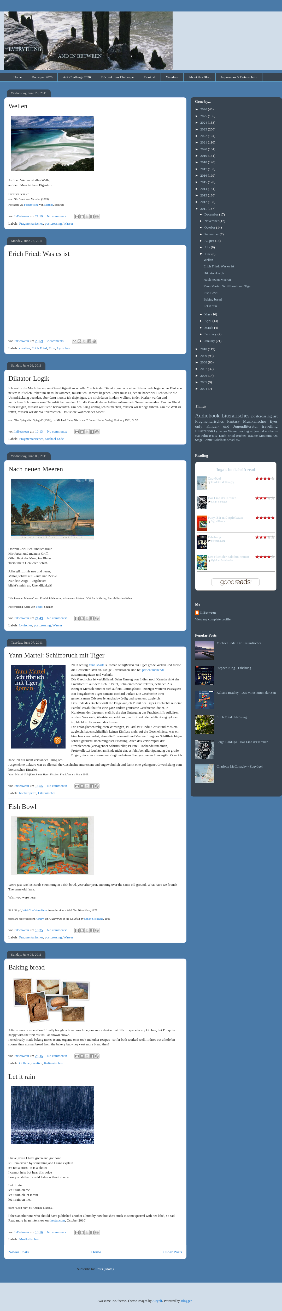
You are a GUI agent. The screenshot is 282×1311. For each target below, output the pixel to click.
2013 (204, 195)
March (209, 328)
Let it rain (21, 1076)
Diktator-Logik (28, 378)
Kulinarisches (53, 1063)
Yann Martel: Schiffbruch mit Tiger (56, 655)
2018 (204, 162)
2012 (204, 202)
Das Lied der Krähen (222, 498)
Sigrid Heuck (218, 521)
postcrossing (31, 204)
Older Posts (172, 1252)
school (231, 440)
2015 (204, 182)
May (208, 314)
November (212, 221)
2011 (204, 209)
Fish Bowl (22, 806)
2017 (204, 169)
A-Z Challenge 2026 (77, 77)
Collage (24, 1063)
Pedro (39, 606)
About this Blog (199, 77)
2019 (204, 156)
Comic (208, 440)
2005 (204, 382)
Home (18, 77)
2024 (204, 122)
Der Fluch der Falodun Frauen (228, 557)
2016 (204, 175)
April (208, 321)
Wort (239, 440)
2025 (204, 116)
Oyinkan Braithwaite (222, 560)
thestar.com (57, 1220)
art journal (257, 431)
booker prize (27, 793)
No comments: (57, 216)
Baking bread (26, 967)
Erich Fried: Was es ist (38, 254)
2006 (204, 376)
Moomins (265, 436)
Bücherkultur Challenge (117, 77)
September (212, 234)
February (211, 334)
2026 (204, 109)
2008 (204, 362)
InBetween (208, 612)
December (211, 214)
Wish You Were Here (34, 910)
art (275, 416)
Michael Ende (54, 439)
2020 (204, 149)
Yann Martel (97, 665)
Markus (48, 204)
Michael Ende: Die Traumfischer (238, 643)
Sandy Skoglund (93, 918)
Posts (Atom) (105, 1269)
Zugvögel (214, 478)
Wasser (68, 223)
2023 (204, 129)
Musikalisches (29, 1239)
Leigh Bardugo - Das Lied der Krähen (242, 742)
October (210, 227)
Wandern (172, 77)
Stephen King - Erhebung (233, 668)
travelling (270, 426)
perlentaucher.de (153, 670)
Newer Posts (18, 1252)
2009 (204, 356)
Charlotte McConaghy (222, 482)
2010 (204, 349)
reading (244, 431)
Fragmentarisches (31, 223)
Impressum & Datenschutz (239, 77)
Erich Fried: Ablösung (231, 717)
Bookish (149, 77)
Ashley (40, 918)
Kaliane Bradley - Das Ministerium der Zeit (246, 693)
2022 (204, 136)
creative (24, 348)
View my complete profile (213, 619)
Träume (252, 436)
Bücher (241, 436)
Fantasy (233, 421)
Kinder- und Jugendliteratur (232, 426)
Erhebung (214, 537)
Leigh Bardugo (219, 501)
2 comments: (56, 341)
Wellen (17, 106)
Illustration (204, 431)
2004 (204, 389)
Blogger (186, 1301)
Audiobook (207, 415)
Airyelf (157, 1301)
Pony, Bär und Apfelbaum (225, 517)
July (207, 247)
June (208, 254)
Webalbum (219, 440)
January (210, 341)
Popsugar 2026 (42, 77)
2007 (204, 369)
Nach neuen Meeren (35, 469)
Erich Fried (39, 348)
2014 (204, 189)
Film (52, 348)
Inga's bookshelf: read (235, 469)
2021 (204, 142)
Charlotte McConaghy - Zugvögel (239, 766)
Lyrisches (63, 348)
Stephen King (218, 540)
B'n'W (213, 436)
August (209, 241)
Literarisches (46, 793)
